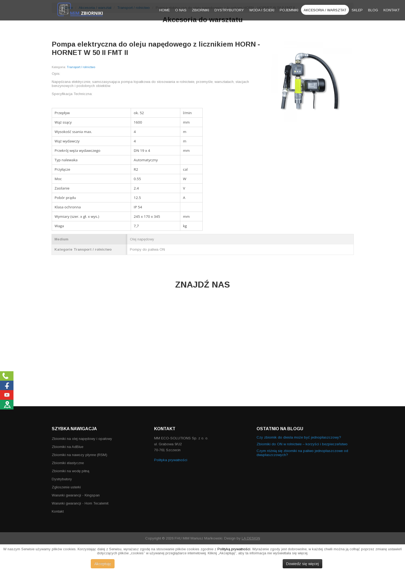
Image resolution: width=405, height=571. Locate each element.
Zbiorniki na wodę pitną (70, 471)
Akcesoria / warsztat (325, 10)
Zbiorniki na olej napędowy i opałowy (82, 439)
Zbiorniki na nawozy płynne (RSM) (79, 455)
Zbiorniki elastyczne (68, 463)
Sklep (357, 10)
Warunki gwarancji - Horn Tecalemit (80, 503)
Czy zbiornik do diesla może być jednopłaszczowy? (299, 437)
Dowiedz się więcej (302, 564)
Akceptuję (102, 564)
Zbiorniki (200, 10)
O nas (180, 10)
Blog (373, 10)
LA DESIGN (251, 538)
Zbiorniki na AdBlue (67, 447)
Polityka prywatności (170, 460)
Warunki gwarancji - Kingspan (76, 495)
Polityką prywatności (233, 549)
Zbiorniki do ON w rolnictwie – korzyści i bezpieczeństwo (302, 444)
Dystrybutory (229, 10)
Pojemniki (289, 10)
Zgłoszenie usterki (66, 487)
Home (164, 10)
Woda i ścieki (261, 10)
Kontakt (391, 10)
